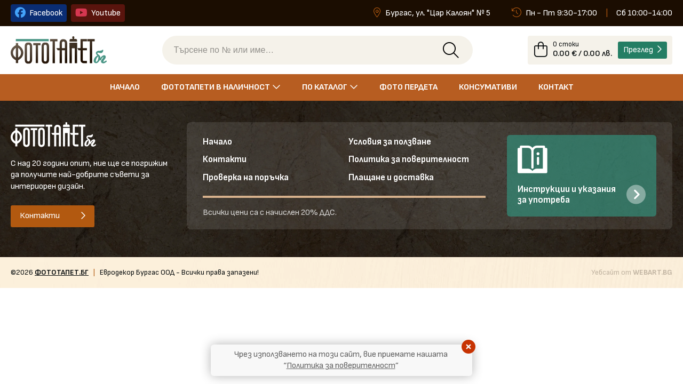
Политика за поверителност (409, 161)
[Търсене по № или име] (305, 50)
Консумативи (488, 88)
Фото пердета (408, 88)
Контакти (225, 161)
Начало (125, 88)
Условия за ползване (390, 143)
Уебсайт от (631, 273)
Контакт (556, 88)
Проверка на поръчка (247, 179)
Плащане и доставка (391, 179)
